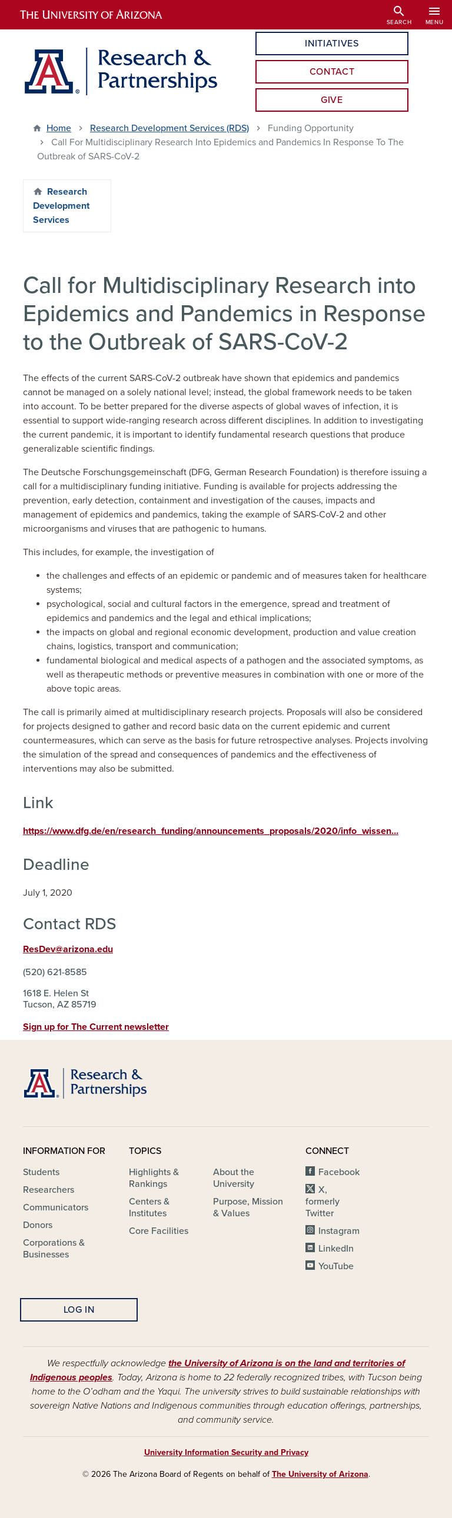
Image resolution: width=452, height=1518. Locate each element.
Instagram (339, 1231)
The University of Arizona (320, 1474)
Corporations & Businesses (54, 1248)
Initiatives (331, 43)
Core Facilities (158, 1231)
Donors (37, 1225)
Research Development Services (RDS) (169, 128)
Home (58, 128)
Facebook (339, 1172)
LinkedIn (336, 1249)
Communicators (55, 1207)
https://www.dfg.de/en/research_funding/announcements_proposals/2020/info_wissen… (210, 831)
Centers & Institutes (149, 1207)
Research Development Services (61, 206)
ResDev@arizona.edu (68, 949)
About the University (233, 1178)
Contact (332, 72)
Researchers (48, 1190)
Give (332, 100)
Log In (79, 1310)
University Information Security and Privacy (226, 1452)
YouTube (336, 1266)
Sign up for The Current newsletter (96, 1027)
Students (41, 1172)
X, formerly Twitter (322, 1201)
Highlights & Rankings (154, 1178)
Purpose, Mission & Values (248, 1207)
